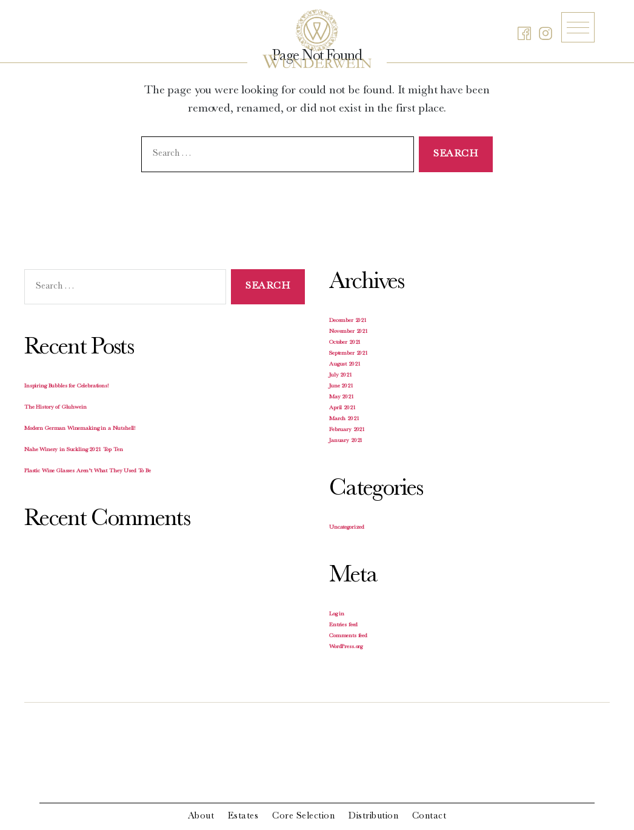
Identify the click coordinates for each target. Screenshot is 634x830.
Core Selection (303, 817)
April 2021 (342, 408)
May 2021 (341, 397)
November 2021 (348, 332)
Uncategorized (346, 527)
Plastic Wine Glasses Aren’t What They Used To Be (87, 471)
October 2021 (345, 343)
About (201, 817)
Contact (429, 817)
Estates (243, 817)
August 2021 (344, 364)
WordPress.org (345, 647)
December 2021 (348, 321)
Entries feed (343, 625)
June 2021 (341, 386)
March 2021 (344, 419)
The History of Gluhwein (55, 407)
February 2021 (347, 430)
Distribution (373, 817)
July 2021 (340, 375)
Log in (336, 614)
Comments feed (348, 636)
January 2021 (345, 441)
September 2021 (348, 353)
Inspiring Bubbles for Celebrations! (66, 386)
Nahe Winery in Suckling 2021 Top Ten (73, 450)
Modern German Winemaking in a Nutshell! (80, 429)
